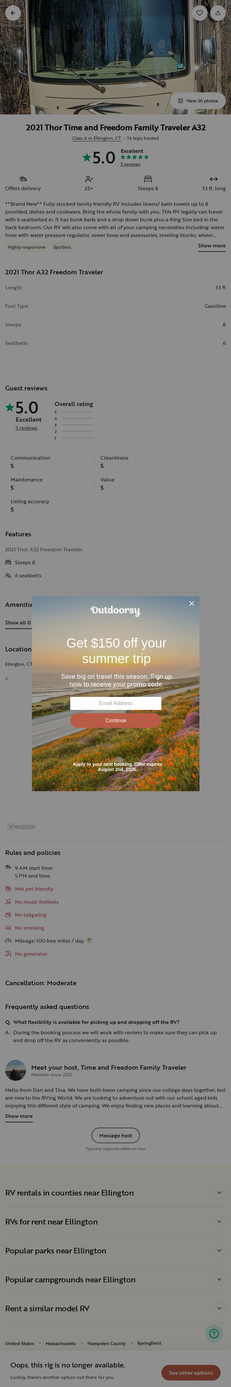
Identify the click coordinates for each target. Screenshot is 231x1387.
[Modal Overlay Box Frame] (115, 693)
